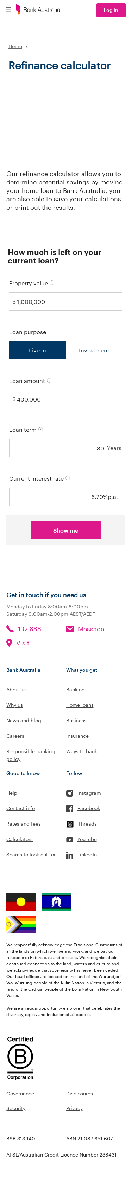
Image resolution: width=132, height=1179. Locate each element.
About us (16, 689)
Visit (22, 643)
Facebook (88, 808)
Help (11, 793)
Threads (87, 824)
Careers (15, 736)
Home (15, 46)
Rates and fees (23, 824)
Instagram (89, 793)
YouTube (87, 839)
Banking (75, 689)
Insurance (77, 736)
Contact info (20, 808)
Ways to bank (81, 751)
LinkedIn (87, 855)
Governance (20, 1093)
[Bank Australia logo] (38, 10)
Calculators (19, 839)
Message (91, 629)
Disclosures (79, 1093)
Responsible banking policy (30, 755)
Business (76, 720)
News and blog (23, 720)
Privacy (74, 1108)
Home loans (80, 705)
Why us (14, 705)
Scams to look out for (31, 855)
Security (15, 1108)
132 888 (29, 629)
